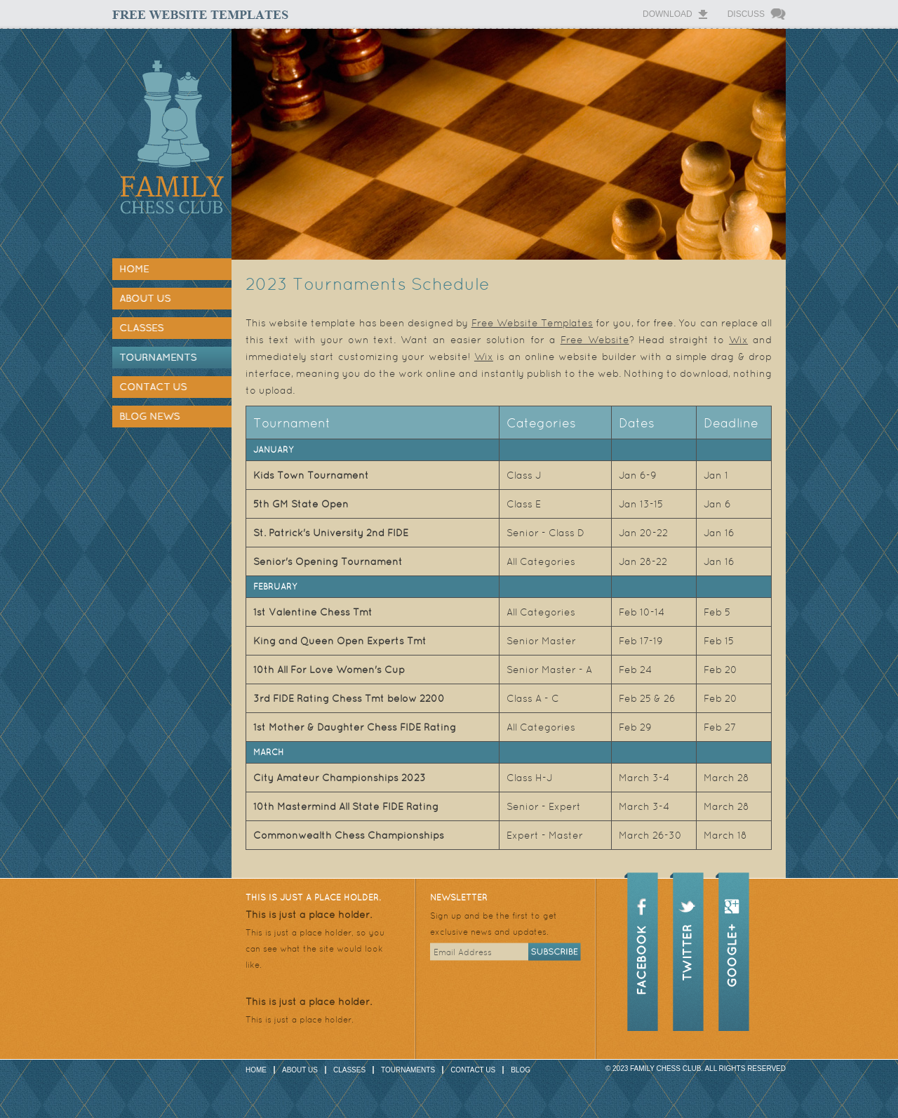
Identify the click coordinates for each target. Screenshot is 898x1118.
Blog (520, 1070)
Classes (141, 327)
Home (134, 268)
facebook (641, 942)
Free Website (595, 339)
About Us (144, 298)
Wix (738, 339)
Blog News (149, 416)
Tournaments (157, 357)
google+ (732, 942)
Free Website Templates (532, 322)
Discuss (746, 14)
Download (667, 14)
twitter (687, 942)
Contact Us (153, 386)
